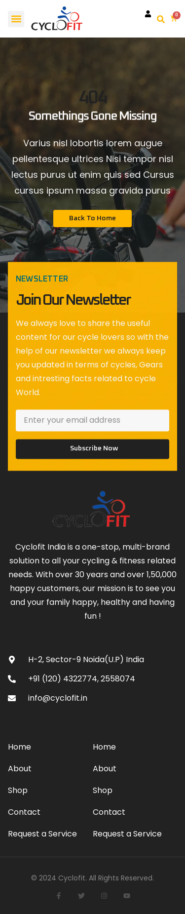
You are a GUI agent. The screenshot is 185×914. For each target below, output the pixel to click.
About (20, 768)
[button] (16, 19)
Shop (18, 790)
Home (19, 747)
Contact (24, 812)
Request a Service (42, 833)
